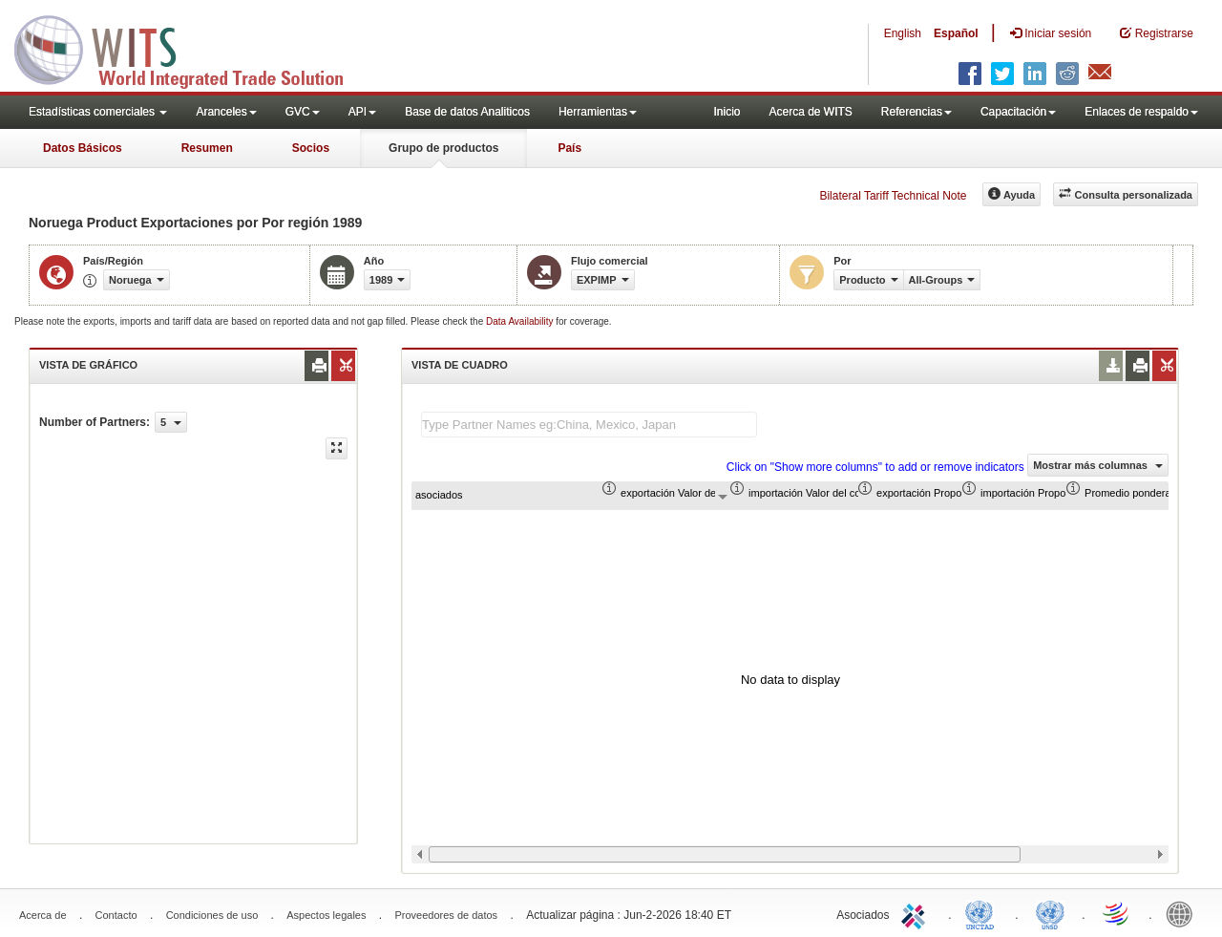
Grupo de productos (443, 148)
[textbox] (589, 424)
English (902, 33)
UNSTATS (1050, 913)
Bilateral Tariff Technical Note (892, 195)
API (362, 111)
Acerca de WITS (810, 111)
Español (956, 33)
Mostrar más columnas (1098, 465)
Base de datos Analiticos (467, 111)
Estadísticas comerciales (98, 111)
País (569, 148)
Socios (310, 148)
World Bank (1184, 913)
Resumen (207, 148)
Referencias (916, 111)
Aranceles (226, 111)
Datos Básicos (82, 148)
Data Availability (521, 321)
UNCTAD (983, 913)
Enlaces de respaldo (1141, 111)
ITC (916, 913)
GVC (302, 111)
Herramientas (597, 111)
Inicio (726, 111)
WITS (191, 48)
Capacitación (1018, 111)
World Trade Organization (1117, 913)
